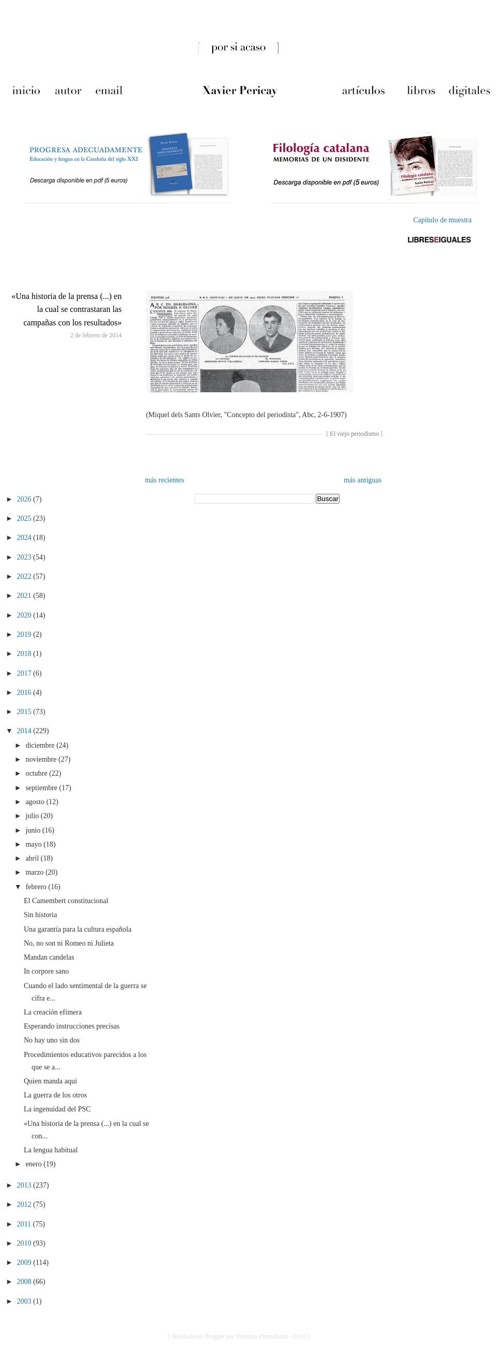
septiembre (42, 788)
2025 (25, 518)
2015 (25, 712)
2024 (25, 537)
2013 (25, 1185)
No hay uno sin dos (52, 1040)
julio (32, 816)
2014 (25, 731)
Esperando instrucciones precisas (72, 1026)
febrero (36, 887)
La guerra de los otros (55, 1095)
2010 (25, 1243)
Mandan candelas (49, 957)
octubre (37, 773)
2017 (25, 673)
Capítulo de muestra (442, 220)
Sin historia (40, 915)
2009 (25, 1262)
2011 (25, 1224)
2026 (25, 499)
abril (32, 858)
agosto (35, 802)
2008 (25, 1282)
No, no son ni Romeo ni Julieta (69, 943)
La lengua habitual (51, 1150)
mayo (34, 844)
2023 (25, 557)
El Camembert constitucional (66, 901)
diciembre (40, 745)
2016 (25, 692)
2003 (25, 1301)
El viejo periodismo (354, 433)
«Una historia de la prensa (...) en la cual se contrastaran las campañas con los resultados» (66, 309)
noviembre (41, 759)
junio (33, 830)
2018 (25, 654)
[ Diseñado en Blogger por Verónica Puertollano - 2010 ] (238, 1336)
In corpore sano (46, 971)
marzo (35, 872)
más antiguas (363, 480)
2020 (25, 615)
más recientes (164, 480)
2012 (25, 1204)
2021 (25, 596)
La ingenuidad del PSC (57, 1109)
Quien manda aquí (50, 1081)
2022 (25, 576)
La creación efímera (53, 1012)
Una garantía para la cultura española (77, 929)
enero (34, 1164)
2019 (25, 634)
